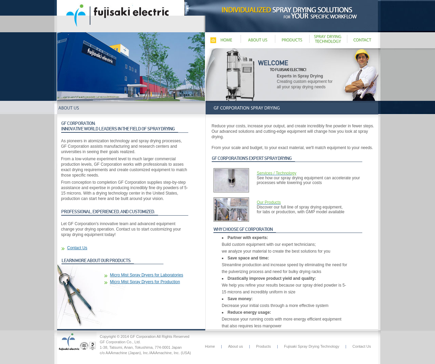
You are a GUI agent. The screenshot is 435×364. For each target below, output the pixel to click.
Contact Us (77, 247)
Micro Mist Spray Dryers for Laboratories (146, 275)
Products (263, 346)
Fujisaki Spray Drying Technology (311, 346)
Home (210, 346)
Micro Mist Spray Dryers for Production (145, 281)
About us (235, 346)
